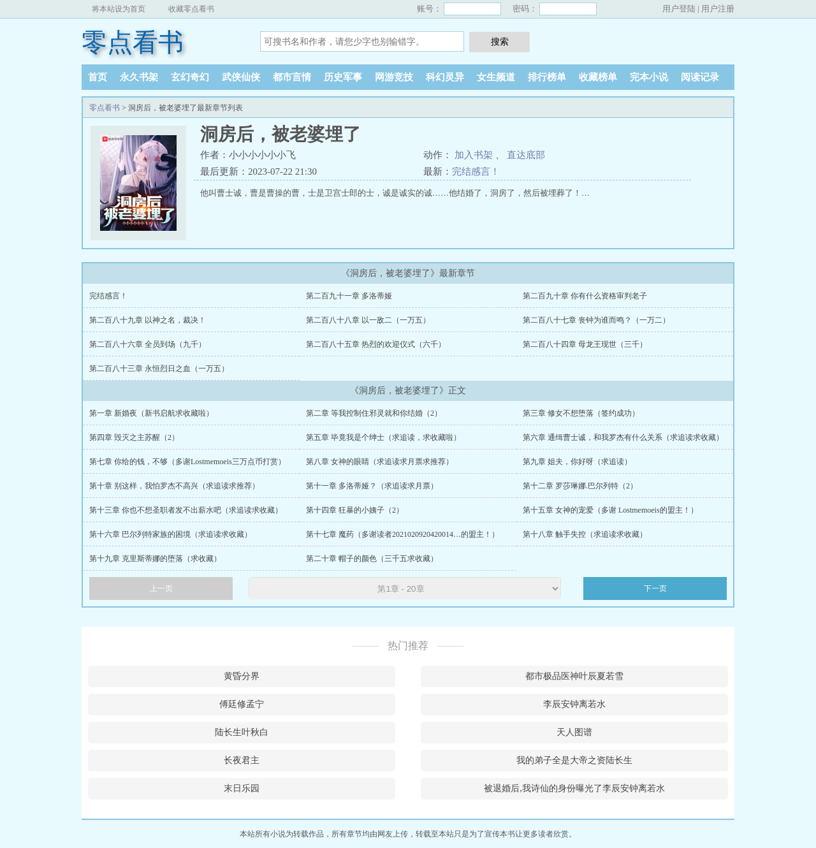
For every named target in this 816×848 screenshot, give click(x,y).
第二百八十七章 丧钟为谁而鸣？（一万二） (596, 320)
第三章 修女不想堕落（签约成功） (581, 413)
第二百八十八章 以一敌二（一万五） (368, 320)
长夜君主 (241, 760)
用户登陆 (679, 8)
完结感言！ (476, 171)
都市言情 (292, 77)
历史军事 (343, 77)
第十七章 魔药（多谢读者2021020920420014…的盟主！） (402, 534)
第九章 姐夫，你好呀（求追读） (577, 461)
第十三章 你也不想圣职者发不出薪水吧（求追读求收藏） (185, 510)
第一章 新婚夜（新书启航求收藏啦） (151, 413)
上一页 (161, 588)
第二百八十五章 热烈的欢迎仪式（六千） (376, 344)
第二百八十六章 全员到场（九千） (147, 344)
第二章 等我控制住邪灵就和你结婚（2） (374, 413)
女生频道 (496, 77)
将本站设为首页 (118, 8)
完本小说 (649, 77)
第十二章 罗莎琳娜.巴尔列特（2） (580, 485)
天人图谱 (574, 732)
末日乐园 (241, 788)
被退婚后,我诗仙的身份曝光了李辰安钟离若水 (574, 788)
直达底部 (526, 155)
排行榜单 (547, 77)
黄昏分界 (241, 676)
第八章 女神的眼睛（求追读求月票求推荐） (379, 461)
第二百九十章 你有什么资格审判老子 (585, 295)
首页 (97, 77)
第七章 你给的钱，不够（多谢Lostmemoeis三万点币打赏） (187, 461)
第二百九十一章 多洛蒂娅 (349, 295)
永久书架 (139, 77)
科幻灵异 (445, 77)
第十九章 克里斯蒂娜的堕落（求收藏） (155, 558)
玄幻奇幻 (190, 77)
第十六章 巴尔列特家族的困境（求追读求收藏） (170, 534)
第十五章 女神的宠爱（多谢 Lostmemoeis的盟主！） (610, 510)
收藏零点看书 (191, 8)
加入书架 (474, 155)
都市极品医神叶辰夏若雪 (574, 676)
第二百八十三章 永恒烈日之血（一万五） (159, 368)
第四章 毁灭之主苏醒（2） (134, 437)
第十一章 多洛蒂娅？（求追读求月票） (372, 485)
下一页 (655, 588)
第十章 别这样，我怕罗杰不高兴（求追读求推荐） (174, 485)
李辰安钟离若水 (574, 704)
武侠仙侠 (241, 77)
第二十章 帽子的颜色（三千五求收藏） (372, 558)
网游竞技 (394, 77)
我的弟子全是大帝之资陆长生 (574, 760)
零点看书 (133, 42)
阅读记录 (700, 77)
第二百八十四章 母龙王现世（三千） (585, 344)
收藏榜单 (598, 77)
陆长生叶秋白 (241, 732)
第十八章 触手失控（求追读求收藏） (585, 534)
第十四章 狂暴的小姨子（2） (355, 510)
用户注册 (717, 8)
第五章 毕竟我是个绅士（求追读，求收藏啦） (383, 437)
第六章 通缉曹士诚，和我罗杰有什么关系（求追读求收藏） (623, 437)
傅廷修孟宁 (241, 704)
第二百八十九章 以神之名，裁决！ (147, 320)
